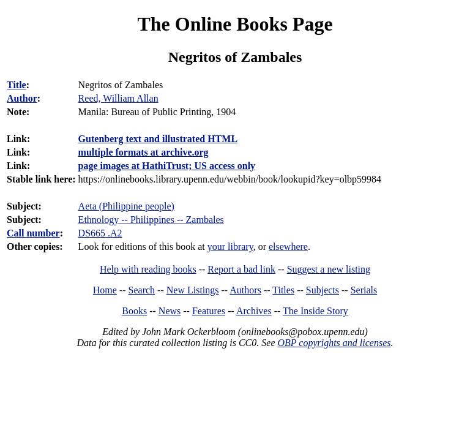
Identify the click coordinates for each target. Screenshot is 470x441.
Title (16, 85)
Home (105, 290)
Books (134, 311)
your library (230, 246)
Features (208, 311)
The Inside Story (315, 311)
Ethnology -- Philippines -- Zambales (151, 219)
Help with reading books (148, 269)
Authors (245, 290)
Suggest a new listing (328, 269)
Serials (364, 290)
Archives (254, 311)
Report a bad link (241, 269)
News (170, 311)
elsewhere (288, 246)
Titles (283, 290)
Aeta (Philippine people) (126, 206)
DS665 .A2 (100, 233)
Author (22, 98)
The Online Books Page (234, 24)
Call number (33, 233)
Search (142, 290)
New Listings (192, 290)
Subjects (322, 290)
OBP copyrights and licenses (333, 342)
